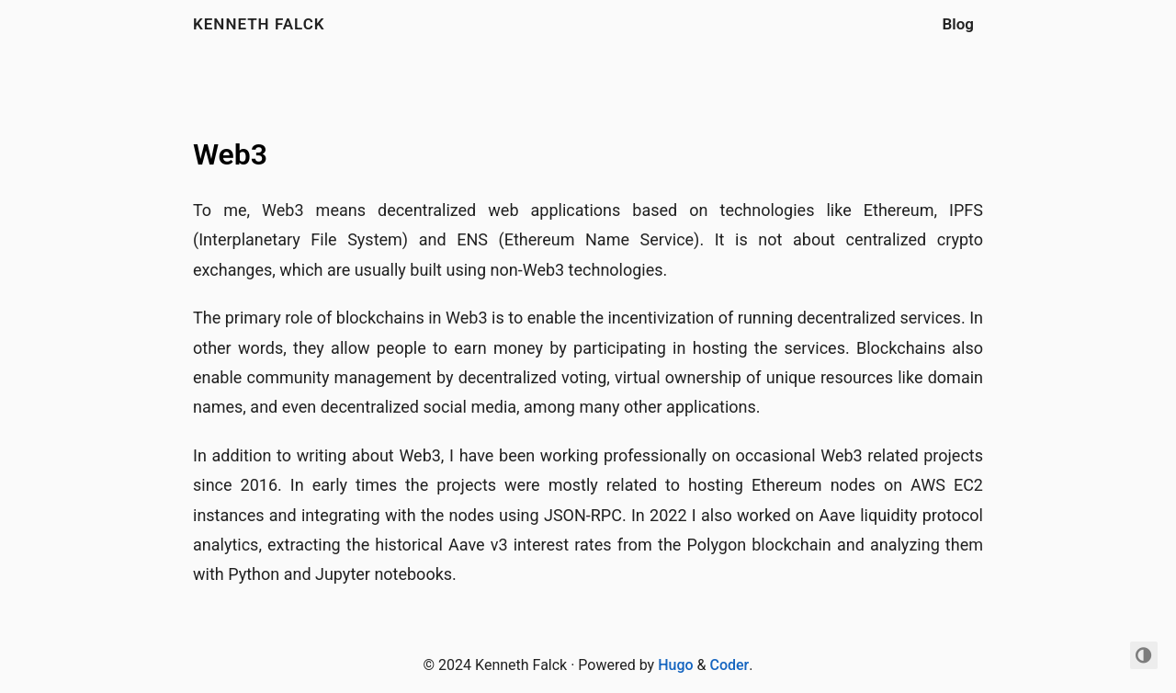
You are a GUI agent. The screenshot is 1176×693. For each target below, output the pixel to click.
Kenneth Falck (259, 24)
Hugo (675, 665)
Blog (959, 24)
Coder (729, 665)
